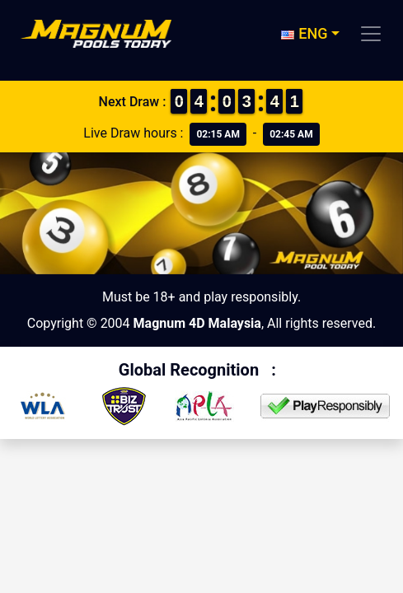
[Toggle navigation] (371, 34)
